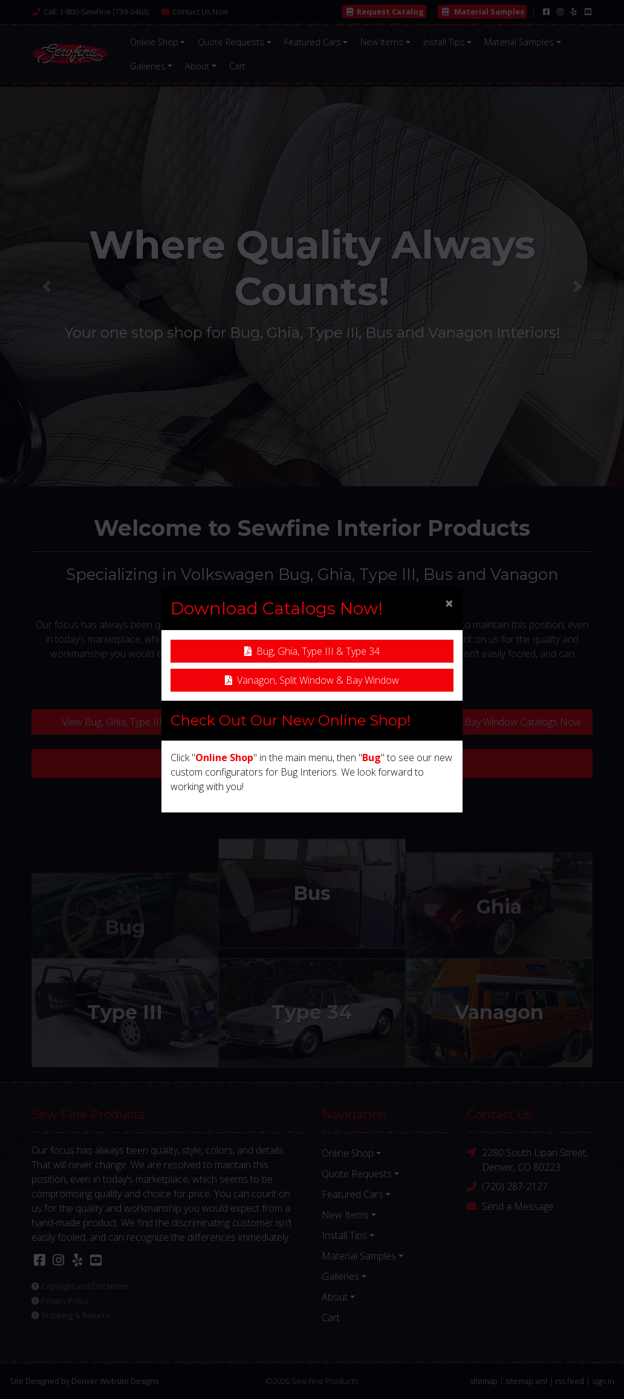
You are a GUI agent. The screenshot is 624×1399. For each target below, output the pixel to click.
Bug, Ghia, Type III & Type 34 (312, 651)
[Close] (449, 603)
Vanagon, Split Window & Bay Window (312, 680)
